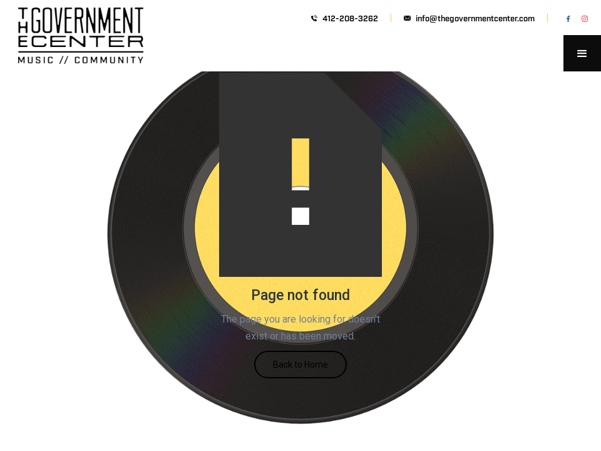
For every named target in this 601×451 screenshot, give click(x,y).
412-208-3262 (350, 18)
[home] (80, 53)
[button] (582, 53)
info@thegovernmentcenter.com (475, 18)
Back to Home (300, 365)
